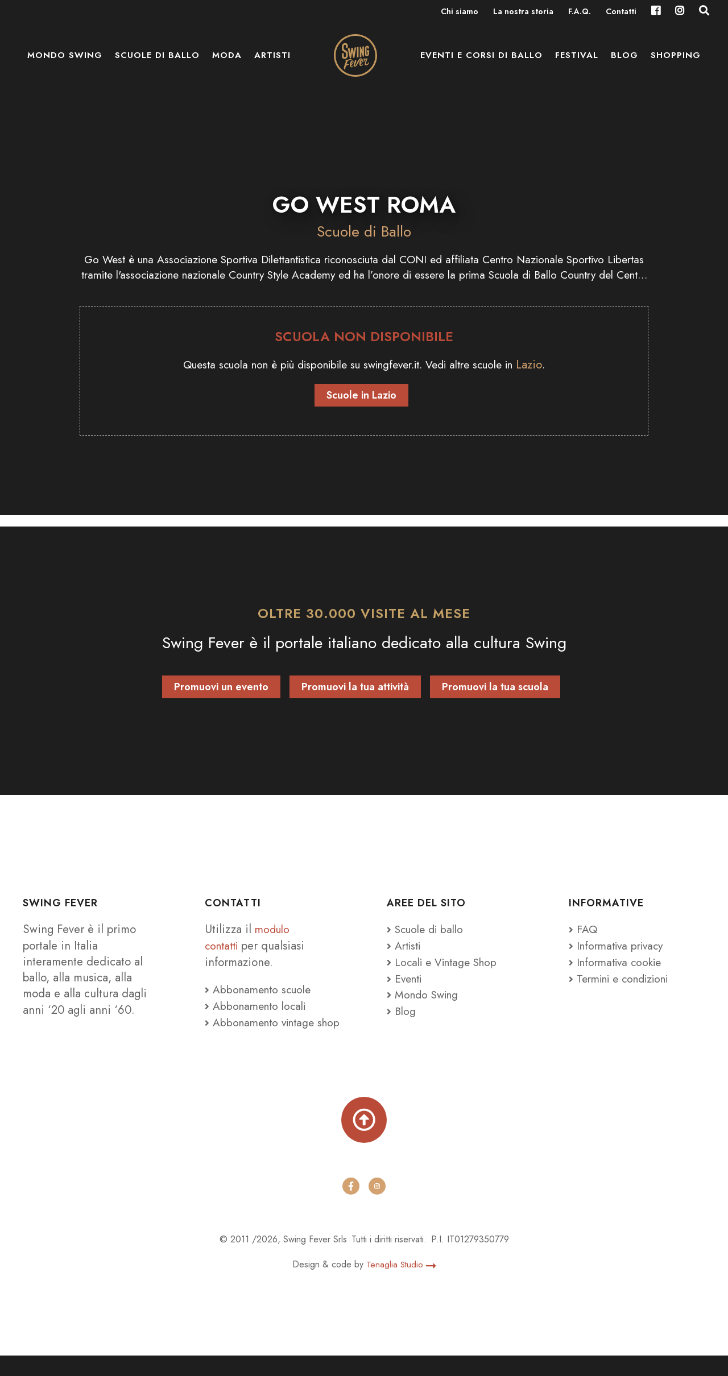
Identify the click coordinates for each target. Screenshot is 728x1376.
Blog (624, 62)
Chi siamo (459, 12)
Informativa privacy (620, 947)
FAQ (583, 931)
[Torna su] (364, 1138)
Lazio (546, 366)
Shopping (676, 62)
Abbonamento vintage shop (263, 1030)
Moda (227, 62)
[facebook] (350, 1206)
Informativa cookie (618, 963)
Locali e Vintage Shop (450, 963)
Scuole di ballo (157, 62)
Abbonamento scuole (261, 991)
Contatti (621, 12)
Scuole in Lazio (361, 396)
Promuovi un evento (221, 689)
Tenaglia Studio (401, 1285)
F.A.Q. (579, 12)
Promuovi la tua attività (355, 689)
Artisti (272, 62)
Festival (576, 62)
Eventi (406, 979)
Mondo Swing (64, 62)
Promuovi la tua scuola (495, 689)
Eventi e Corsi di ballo (481, 62)
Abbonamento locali (258, 1007)
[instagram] (377, 1206)
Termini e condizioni (624, 979)
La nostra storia (523, 12)
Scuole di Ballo (364, 231)
